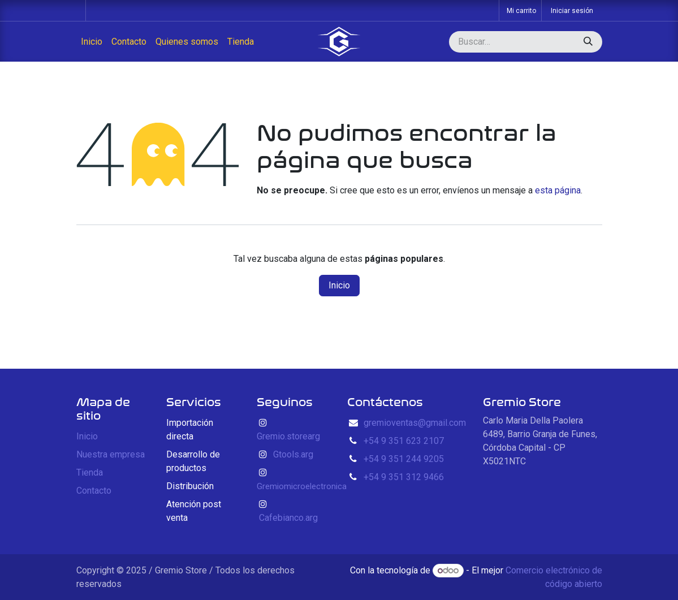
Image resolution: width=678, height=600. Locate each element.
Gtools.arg (293, 454)
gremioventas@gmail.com (415, 422)
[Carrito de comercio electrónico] (520, 10)
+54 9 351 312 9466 (404, 477)
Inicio (339, 285)
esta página (558, 190)
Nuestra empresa (110, 454)
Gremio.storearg (288, 436)
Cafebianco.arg (288, 517)
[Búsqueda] (588, 42)
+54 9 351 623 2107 (404, 440)
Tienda (89, 472)
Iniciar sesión (572, 11)
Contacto (93, 490)
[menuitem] (91, 42)
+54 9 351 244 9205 (404, 459)
